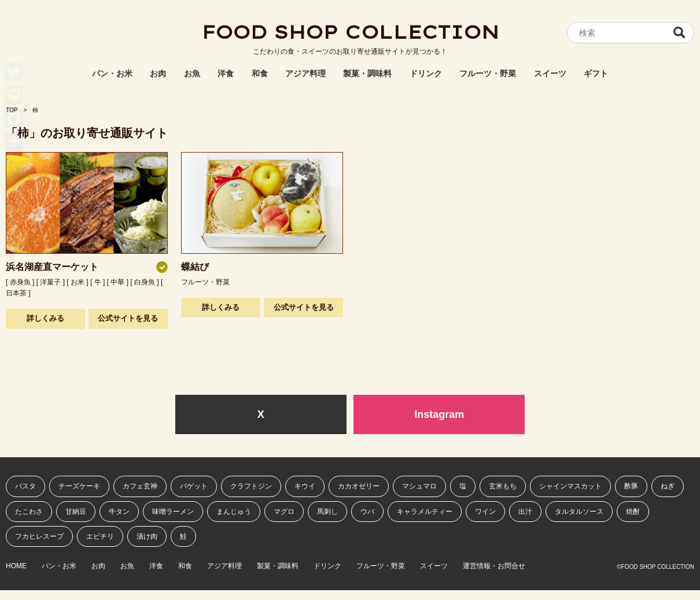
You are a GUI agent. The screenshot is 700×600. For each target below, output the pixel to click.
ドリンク (426, 73)
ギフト (596, 73)
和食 (260, 73)
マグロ (284, 512)
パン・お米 (112, 73)
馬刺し (327, 512)
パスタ (25, 486)
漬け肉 (147, 536)
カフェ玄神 (140, 486)
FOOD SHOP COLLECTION (350, 31)
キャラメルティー (424, 512)
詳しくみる (45, 318)
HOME (16, 566)
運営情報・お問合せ (494, 566)
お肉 (158, 73)
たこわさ (29, 512)
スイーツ (550, 73)
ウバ (367, 512)
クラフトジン (251, 486)
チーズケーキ (79, 486)
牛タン (119, 512)
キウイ (304, 486)
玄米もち (503, 486)
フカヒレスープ (39, 536)
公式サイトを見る (128, 318)
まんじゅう (233, 512)
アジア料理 (305, 73)
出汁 (525, 512)
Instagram (439, 414)
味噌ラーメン (173, 512)
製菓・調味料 (367, 73)
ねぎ (668, 486)
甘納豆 (75, 512)
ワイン (485, 512)
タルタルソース (579, 512)
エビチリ (100, 536)
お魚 (192, 73)
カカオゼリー (359, 486)
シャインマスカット (570, 486)
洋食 (226, 73)
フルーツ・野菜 (487, 73)
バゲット (194, 486)
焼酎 (633, 512)
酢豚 (631, 486)
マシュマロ (419, 486)
